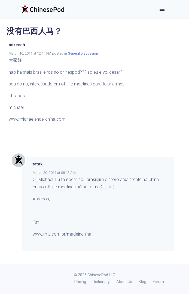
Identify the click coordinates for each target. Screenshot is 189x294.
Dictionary (101, 282)
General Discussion (83, 53)
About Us (124, 282)
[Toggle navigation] (162, 9)
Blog (142, 282)
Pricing (80, 282)
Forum (158, 282)
